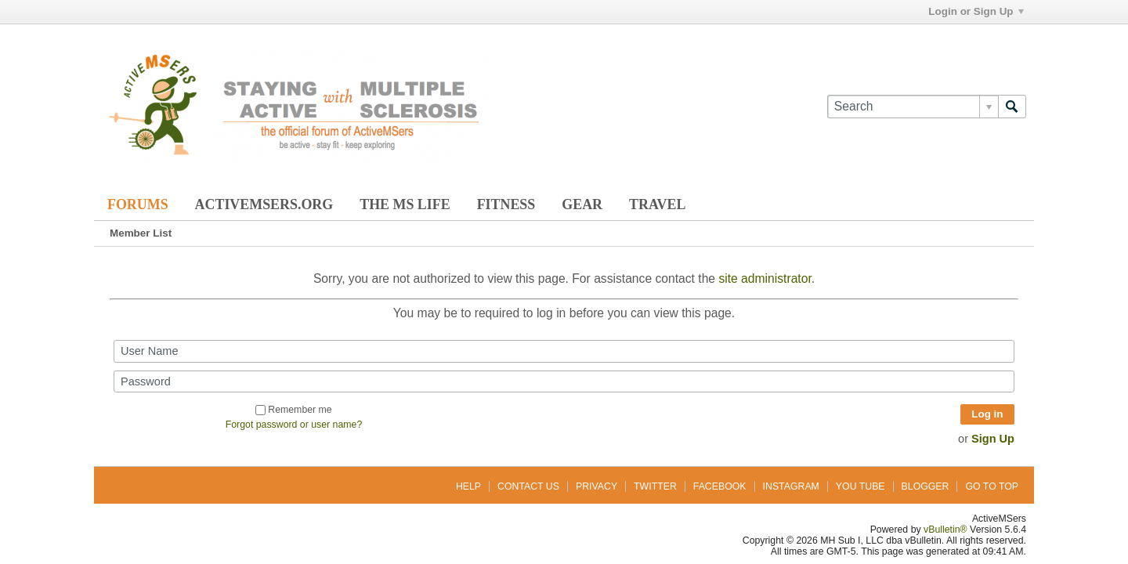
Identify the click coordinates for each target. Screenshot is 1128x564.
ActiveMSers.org (264, 204)
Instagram (791, 486)
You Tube (860, 486)
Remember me (293, 409)
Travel (657, 204)
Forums (137, 204)
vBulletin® (945, 529)
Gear (582, 204)
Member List (141, 233)
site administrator (764, 278)
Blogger (925, 486)
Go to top (991, 486)
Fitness (506, 204)
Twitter (655, 486)
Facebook (720, 486)
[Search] (912, 106)
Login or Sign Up (975, 11)
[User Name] (564, 351)
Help (468, 486)
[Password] (564, 381)
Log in (987, 414)
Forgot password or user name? (294, 424)
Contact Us (528, 486)
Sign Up (992, 438)
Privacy (596, 486)
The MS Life (405, 204)
